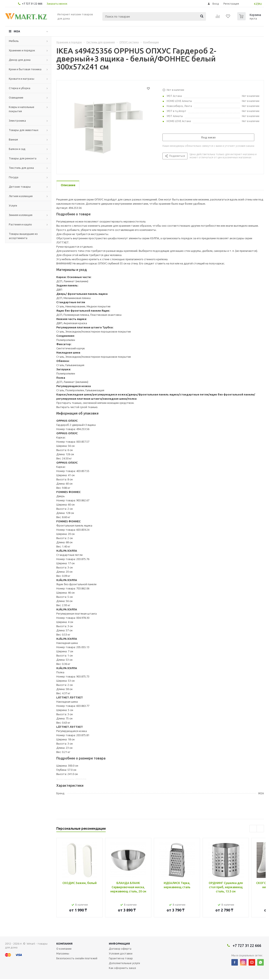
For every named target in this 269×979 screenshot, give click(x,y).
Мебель (14, 40)
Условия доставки (120, 953)
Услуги (13, 205)
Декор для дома (19, 59)
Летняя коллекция (21, 196)
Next (260, 828)
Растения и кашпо (20, 224)
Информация (119, 943)
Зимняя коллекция (20, 214)
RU (260, 3)
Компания (64, 943)
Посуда (13, 177)
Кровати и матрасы (21, 78)
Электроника (17, 120)
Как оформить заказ (122, 967)
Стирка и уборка (19, 88)
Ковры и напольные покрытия (21, 109)
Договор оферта (120, 948)
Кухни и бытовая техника (25, 69)
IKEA (17, 31)
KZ (256, 3)
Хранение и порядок (22, 50)
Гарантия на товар (121, 958)
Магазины (62, 953)
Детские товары (20, 186)
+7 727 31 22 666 (32, 3)
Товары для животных (23, 130)
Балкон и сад (17, 148)
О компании (63, 948)
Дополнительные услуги (124, 963)
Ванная (13, 139)
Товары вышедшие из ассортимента (23, 235)
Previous (253, 828)
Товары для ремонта (22, 158)
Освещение (16, 97)
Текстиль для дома (21, 167)
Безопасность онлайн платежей (76, 958)
